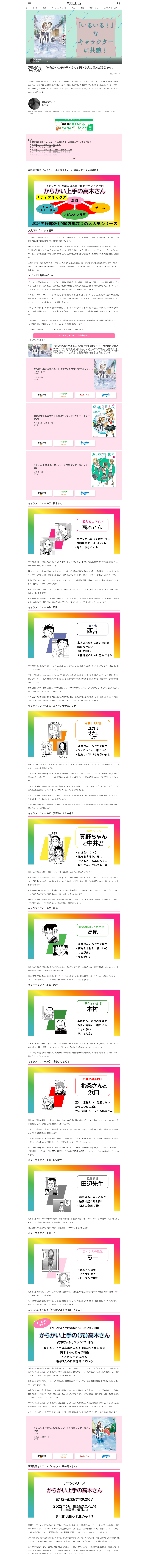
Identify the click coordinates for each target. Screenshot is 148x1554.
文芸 (73, 8)
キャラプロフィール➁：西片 (44, 147)
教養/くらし (93, 8)
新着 (44, 8)
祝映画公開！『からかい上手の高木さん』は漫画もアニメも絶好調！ (61, 142)
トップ (35, 8)
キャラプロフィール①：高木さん (46, 145)
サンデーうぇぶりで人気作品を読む (74, 335)
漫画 (82, 8)
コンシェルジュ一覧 (59, 8)
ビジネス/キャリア (110, 8)
